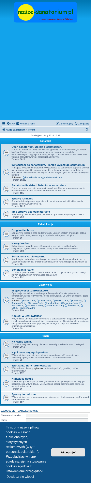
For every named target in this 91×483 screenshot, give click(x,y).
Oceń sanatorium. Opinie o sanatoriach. (37, 146)
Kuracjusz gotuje (22, 378)
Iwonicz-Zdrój (60, 300)
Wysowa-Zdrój (26, 308)
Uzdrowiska (45, 284)
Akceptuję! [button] (68, 452)
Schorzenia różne (23, 269)
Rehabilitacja (45, 224)
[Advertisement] (45, 71)
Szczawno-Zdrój (34, 305)
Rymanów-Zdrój (69, 303)
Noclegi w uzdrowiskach (27, 315)
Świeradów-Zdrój (54, 305)
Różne (45, 335)
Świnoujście (72, 305)
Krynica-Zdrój (35, 303)
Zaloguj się (8, 411)
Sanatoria (45, 141)
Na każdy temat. (22, 341)
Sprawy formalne (22, 198)
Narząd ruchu (20, 243)
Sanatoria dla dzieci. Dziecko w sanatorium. (39, 185)
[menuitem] (11, 123)
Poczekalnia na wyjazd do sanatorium (42, 177)
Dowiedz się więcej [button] (20, 476)
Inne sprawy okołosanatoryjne (31, 211)
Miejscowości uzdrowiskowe (30, 290)
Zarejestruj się (28, 411)
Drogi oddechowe (23, 230)
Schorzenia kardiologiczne (28, 256)
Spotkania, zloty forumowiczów (31, 365)
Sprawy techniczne (24, 394)
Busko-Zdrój (28, 300)
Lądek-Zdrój (51, 303)
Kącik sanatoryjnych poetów (30, 352)
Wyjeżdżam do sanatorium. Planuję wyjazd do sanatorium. (49, 164)
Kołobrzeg (76, 300)
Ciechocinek (43, 300)
